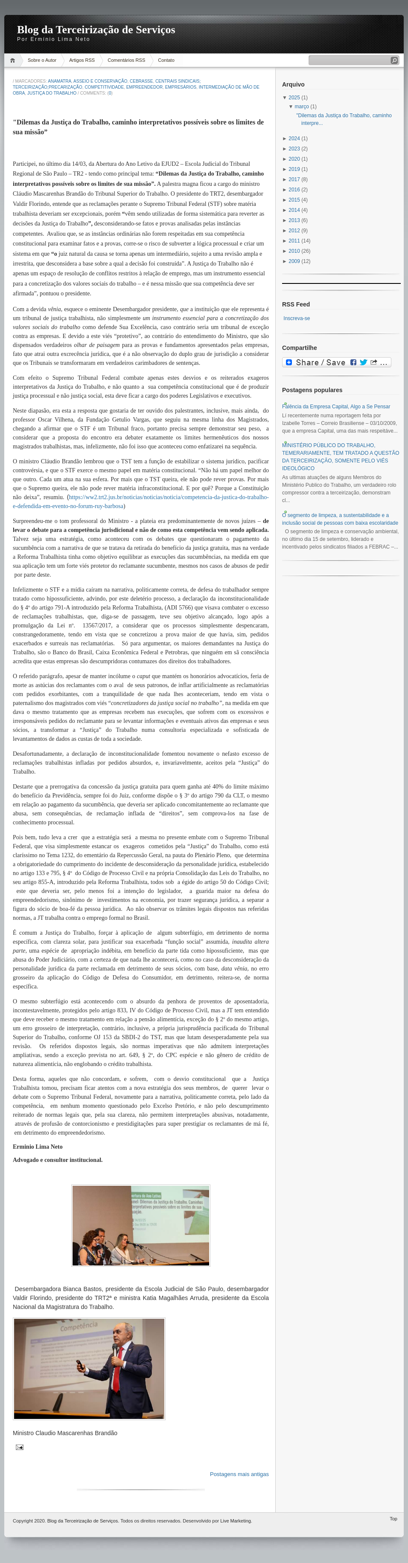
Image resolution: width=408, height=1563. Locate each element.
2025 (295, 98)
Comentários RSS (126, 60)
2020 (295, 159)
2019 (295, 169)
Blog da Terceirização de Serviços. (83, 1520)
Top (393, 1518)
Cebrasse (141, 81)
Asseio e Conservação (100, 81)
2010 (295, 251)
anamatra (59, 81)
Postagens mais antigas (239, 1474)
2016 (295, 190)
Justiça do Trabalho (51, 93)
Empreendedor (144, 87)
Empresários (180, 87)
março (303, 107)
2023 (295, 149)
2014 (295, 210)
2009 (295, 261)
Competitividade (104, 87)
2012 (295, 231)
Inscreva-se (296, 318)
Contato (166, 60)
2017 (295, 179)
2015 (295, 200)
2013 (295, 220)
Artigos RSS (82, 60)
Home (13, 60)
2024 (295, 139)
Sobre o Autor (42, 60)
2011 (295, 241)
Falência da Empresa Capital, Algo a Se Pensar (336, 407)
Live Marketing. (236, 1520)
